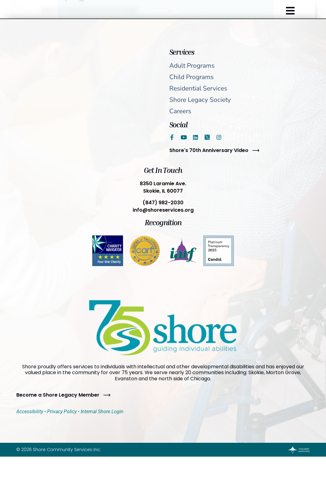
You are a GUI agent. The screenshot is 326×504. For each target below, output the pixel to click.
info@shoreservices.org (163, 210)
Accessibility (29, 411)
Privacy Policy (62, 411)
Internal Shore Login (102, 411)
